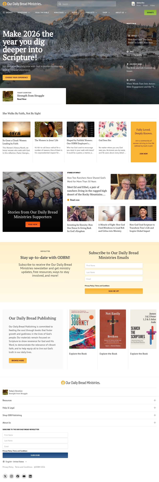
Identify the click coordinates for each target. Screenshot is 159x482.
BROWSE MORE (18, 360)
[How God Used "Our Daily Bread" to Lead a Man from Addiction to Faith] (141, 37)
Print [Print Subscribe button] (139, 5)
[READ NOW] (33, 202)
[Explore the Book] (81, 340)
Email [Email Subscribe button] (145, 5)
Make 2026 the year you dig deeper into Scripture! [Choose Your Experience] (28, 45)
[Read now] (111, 187)
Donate (150, 12)
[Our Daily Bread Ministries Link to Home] (22, 4)
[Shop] (106, 12)
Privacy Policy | (90, 286)
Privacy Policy (8, 467)
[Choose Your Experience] (17, 77)
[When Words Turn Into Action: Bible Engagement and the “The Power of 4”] (141, 83)
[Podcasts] (91, 12)
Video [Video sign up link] (152, 5)
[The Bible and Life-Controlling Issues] (141, 68)
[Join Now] (143, 142)
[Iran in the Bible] (141, 53)
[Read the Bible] (42, 12)
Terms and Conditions (102, 286)
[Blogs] (76, 12)
